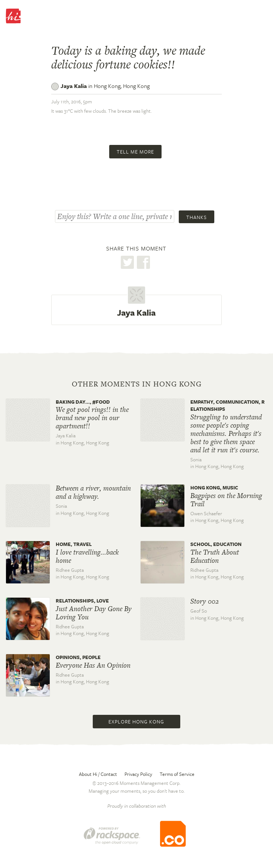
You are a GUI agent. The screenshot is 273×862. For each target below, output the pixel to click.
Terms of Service (177, 774)
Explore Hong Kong (136, 721)
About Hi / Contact (98, 774)
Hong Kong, (122, 86)
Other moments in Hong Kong (137, 384)
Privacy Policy (138, 774)
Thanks (196, 217)
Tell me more (135, 151)
